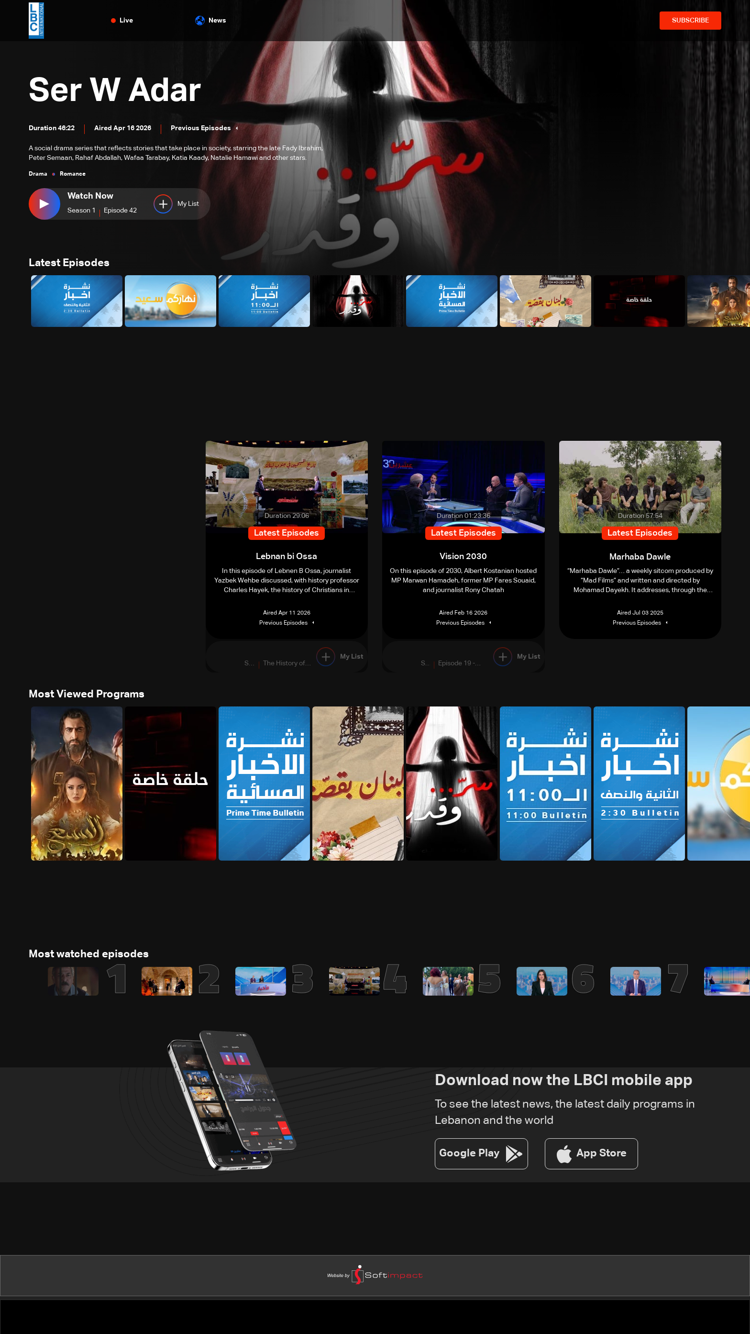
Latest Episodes (69, 263)
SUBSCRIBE (690, 20)
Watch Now (90, 196)
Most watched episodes (89, 956)
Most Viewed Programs (86, 695)
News (210, 20)
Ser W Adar (118, 92)
